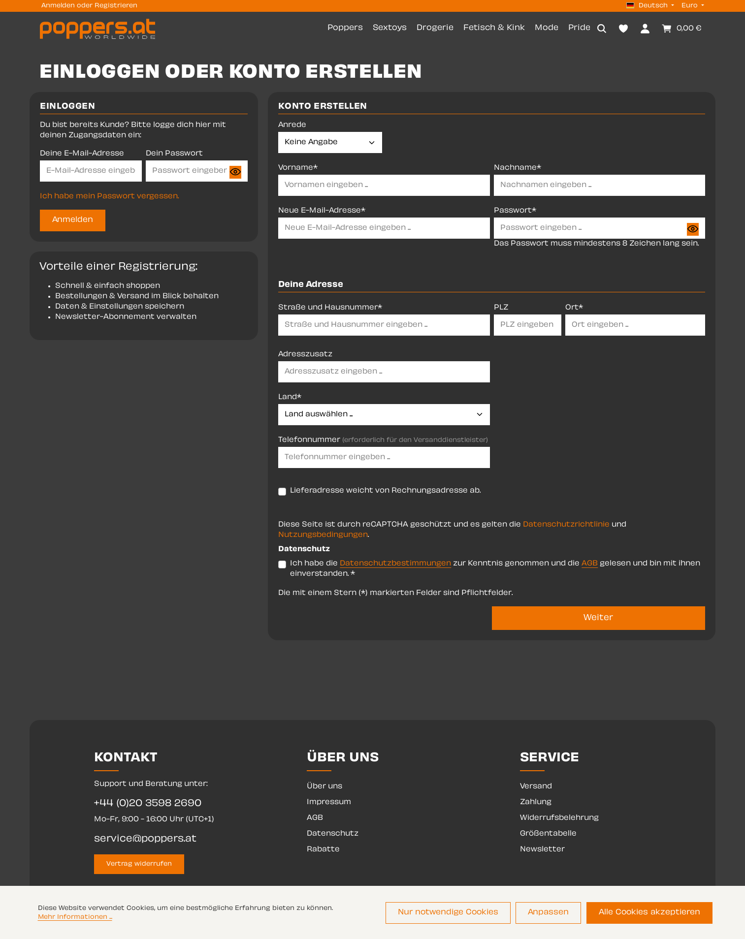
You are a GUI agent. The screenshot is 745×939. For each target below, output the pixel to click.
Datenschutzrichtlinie (566, 526)
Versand (536, 786)
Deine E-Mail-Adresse (82, 155)
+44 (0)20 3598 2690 (147, 804)
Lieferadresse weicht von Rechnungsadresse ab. (385, 492)
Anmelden (58, 6)
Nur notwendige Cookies (461, 913)
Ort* (574, 309)
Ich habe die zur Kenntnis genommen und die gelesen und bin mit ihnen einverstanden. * (495, 570)
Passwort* (515, 212)
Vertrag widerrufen (139, 864)
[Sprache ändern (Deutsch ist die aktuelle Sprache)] (650, 6)
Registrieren (116, 6)
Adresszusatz (305, 355)
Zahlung (535, 802)
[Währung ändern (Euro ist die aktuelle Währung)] (692, 6)
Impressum (329, 802)
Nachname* (517, 169)
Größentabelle (548, 834)
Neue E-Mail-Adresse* (321, 212)
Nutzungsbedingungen (323, 536)
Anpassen (556, 913)
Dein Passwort (174, 155)
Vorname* (298, 169)
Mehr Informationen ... (75, 918)
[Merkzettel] (623, 29)
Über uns (324, 786)
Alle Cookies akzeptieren (652, 913)
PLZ (501, 309)
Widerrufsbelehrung (559, 818)
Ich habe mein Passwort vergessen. (109, 198)
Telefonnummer (383, 441)
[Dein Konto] (645, 29)
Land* (289, 398)
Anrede (292, 126)
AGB (590, 564)
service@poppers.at (145, 839)
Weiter (598, 619)
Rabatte (323, 849)
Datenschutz (332, 834)
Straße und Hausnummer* (330, 309)
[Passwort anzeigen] (235, 173)
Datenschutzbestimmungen (395, 564)
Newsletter (542, 849)
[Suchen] (602, 29)
